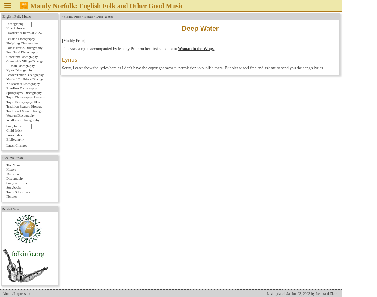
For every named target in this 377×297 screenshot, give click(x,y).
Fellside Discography (20, 39)
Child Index (14, 130)
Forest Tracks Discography (24, 48)
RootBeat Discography (21, 88)
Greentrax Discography (22, 57)
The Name (13, 165)
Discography (14, 24)
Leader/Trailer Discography (25, 75)
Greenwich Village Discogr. (25, 61)
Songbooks (13, 187)
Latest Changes (16, 145)
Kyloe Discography (19, 70)
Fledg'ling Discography (22, 43)
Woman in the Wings (196, 49)
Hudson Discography (20, 66)
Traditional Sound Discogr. (24, 111)
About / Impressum (16, 294)
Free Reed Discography (22, 52)
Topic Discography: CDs (23, 102)
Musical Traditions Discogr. (25, 79)
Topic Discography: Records (25, 97)
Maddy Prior (72, 16)
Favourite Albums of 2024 (24, 33)
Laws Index (14, 135)
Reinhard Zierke (327, 294)
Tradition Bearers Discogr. (24, 106)
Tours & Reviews (18, 192)
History (11, 169)
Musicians (13, 174)
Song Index (14, 126)
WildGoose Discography (22, 120)
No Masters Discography (23, 84)
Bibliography (15, 139)
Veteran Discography (20, 115)
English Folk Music (16, 16)
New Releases (15, 28)
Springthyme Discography (24, 93)
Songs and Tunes (17, 183)
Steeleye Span (12, 158)
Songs (88, 16)
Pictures (11, 196)
